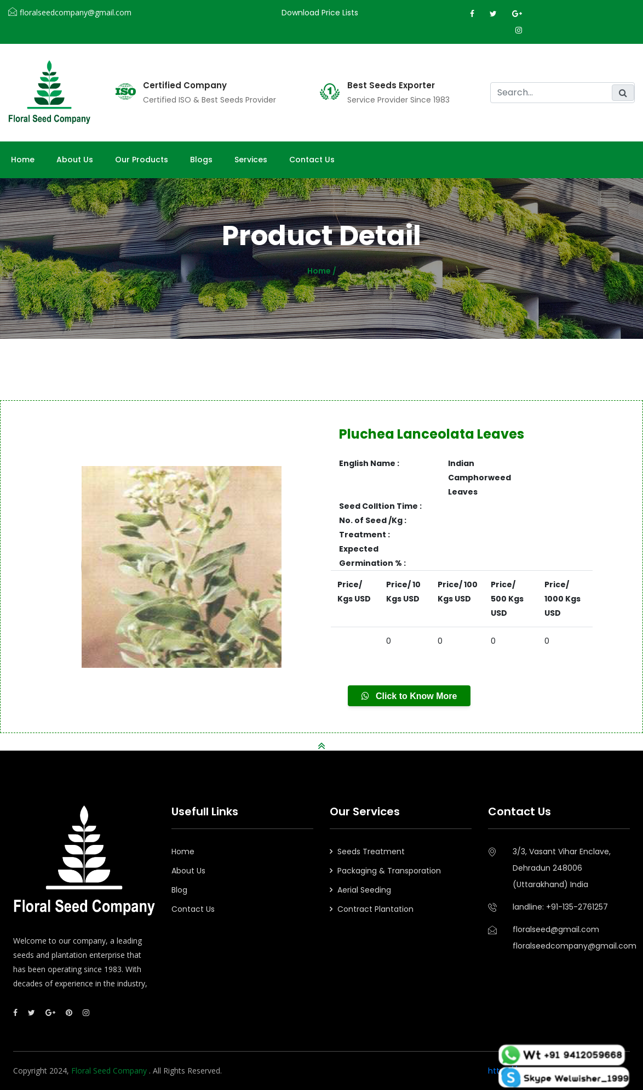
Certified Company (185, 85)
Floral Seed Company (110, 1070)
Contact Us (312, 159)
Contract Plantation (375, 909)
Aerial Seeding (364, 889)
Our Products (141, 159)
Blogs (201, 159)
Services (250, 159)
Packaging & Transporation (389, 870)
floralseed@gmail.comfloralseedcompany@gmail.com (571, 937)
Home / (321, 270)
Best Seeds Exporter (391, 85)
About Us (188, 870)
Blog (179, 889)
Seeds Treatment (371, 851)
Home (23, 159)
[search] (562, 92)
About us (74, 159)
